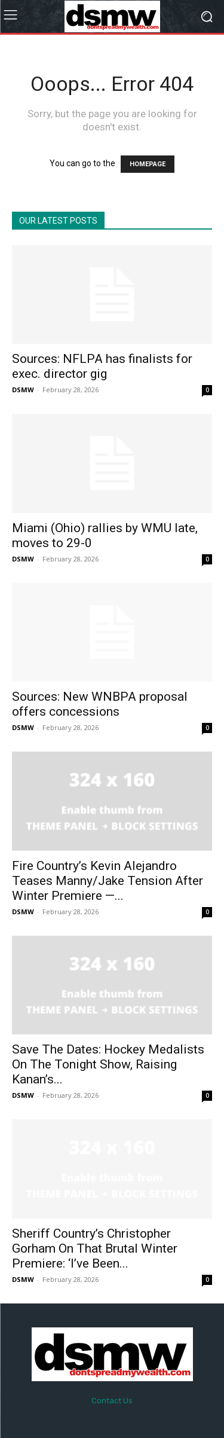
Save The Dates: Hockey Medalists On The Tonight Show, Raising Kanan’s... (108, 1064)
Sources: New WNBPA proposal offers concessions (100, 704)
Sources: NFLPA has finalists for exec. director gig (102, 366)
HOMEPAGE (147, 164)
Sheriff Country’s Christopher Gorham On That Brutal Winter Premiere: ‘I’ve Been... (94, 1248)
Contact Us (112, 1400)
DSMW (23, 389)
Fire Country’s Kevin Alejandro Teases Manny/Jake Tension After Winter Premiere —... (107, 881)
